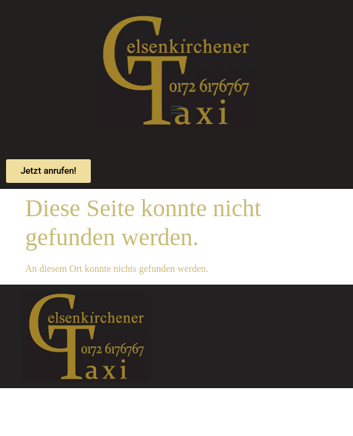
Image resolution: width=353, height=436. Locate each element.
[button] (176, 110)
